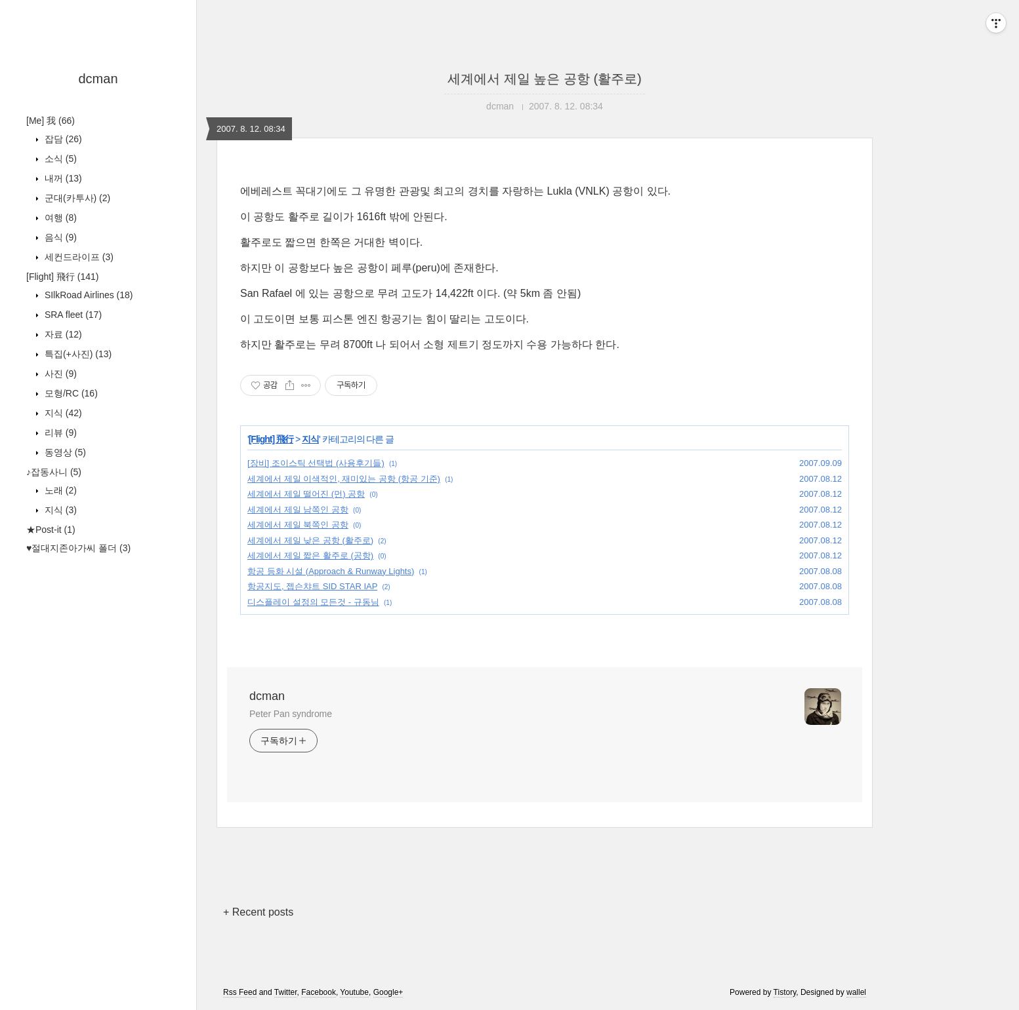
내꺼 (62, 178)
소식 (59, 158)
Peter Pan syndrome (290, 714)
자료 (62, 334)
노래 (59, 490)
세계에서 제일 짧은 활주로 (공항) (310, 555)
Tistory (785, 992)
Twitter (285, 992)
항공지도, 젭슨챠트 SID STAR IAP (312, 586)
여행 (59, 217)
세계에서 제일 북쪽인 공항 (297, 525)
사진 (59, 373)
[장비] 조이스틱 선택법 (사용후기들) (316, 463)
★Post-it (50, 529)
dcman (97, 78)
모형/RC (70, 393)
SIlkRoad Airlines (87, 295)
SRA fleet (72, 314)
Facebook (318, 992)
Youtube (354, 992)
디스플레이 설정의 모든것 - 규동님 (313, 602)
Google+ (388, 992)
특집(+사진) (77, 354)
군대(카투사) (76, 198)
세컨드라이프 (78, 257)
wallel (856, 992)
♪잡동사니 (53, 472)
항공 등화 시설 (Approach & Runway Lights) (330, 571)
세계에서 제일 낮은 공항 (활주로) (310, 540)
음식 (59, 237)
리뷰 (59, 432)
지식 (62, 413)
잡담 (62, 139)
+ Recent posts (258, 912)
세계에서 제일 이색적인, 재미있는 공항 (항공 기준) (343, 479)
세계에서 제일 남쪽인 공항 (297, 510)
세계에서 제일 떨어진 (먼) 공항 (306, 494)
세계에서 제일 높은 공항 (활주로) (544, 78)
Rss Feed (240, 992)
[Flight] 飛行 (62, 276)
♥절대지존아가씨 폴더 (78, 548)
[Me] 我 (50, 120)
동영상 (64, 452)
